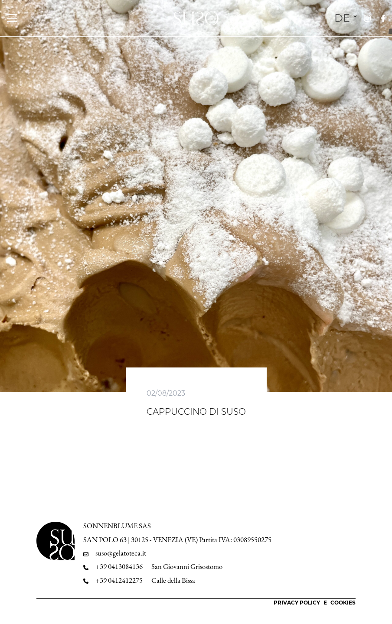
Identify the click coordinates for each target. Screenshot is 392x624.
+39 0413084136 (119, 566)
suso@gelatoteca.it (120, 553)
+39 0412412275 (119, 580)
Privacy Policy (297, 602)
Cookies (343, 602)
